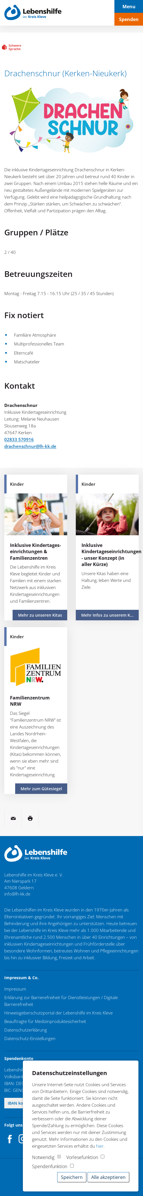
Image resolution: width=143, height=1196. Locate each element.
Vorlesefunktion (82, 1157)
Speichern (72, 1177)
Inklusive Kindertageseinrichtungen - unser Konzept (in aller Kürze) (112, 554)
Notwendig (43, 1157)
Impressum (15, 989)
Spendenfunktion (49, 1166)
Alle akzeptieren (108, 1177)
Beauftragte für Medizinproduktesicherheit (45, 1021)
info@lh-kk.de (17, 894)
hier (100, 1146)
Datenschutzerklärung (25, 1030)
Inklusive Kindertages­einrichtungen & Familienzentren (35, 551)
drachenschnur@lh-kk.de (30, 446)
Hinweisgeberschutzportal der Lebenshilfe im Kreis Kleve (58, 1013)
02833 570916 (19, 439)
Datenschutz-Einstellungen (29, 1038)
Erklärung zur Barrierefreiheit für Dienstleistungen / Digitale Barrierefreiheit (61, 1001)
